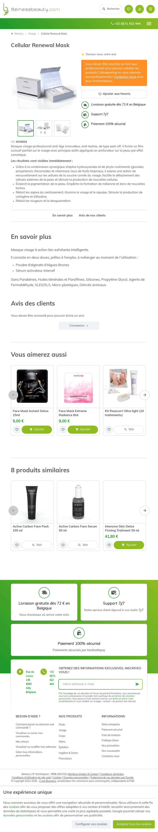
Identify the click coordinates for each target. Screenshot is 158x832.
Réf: (13, 142)
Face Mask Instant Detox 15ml (30, 413)
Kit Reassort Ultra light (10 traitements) (124, 413)
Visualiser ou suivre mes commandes (29, 735)
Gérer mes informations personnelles (29, 754)
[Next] (145, 395)
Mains (62, 742)
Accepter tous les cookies (133, 824)
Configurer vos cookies (91, 824)
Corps (62, 736)
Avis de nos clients (92, 215)
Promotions (65, 759)
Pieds (62, 725)
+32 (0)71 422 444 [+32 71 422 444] (126, 23)
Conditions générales (112, 774)
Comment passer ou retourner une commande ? (35, 726)
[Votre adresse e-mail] (100, 684)
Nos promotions (110, 746)
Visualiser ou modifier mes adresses (36, 747)
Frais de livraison (111, 735)
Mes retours (22, 742)
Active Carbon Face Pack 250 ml (31, 528)
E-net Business (47, 781)
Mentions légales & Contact (83, 774)
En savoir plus (63, 215)
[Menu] (149, 23)
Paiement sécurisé (112, 730)
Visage (32, 34)
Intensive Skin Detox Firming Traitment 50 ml (122, 528)
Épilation (63, 747)
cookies (14, 807)
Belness (17, 34)
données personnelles (18, 815)
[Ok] (137, 684)
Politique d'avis (110, 740)
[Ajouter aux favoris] (17, 430)
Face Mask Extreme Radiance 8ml (73, 413)
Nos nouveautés (111, 751)
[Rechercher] (111, 9)
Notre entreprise (111, 724)
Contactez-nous (125, 77)
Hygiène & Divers (68, 753)
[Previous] (13, 395)
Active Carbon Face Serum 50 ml (78, 528)
